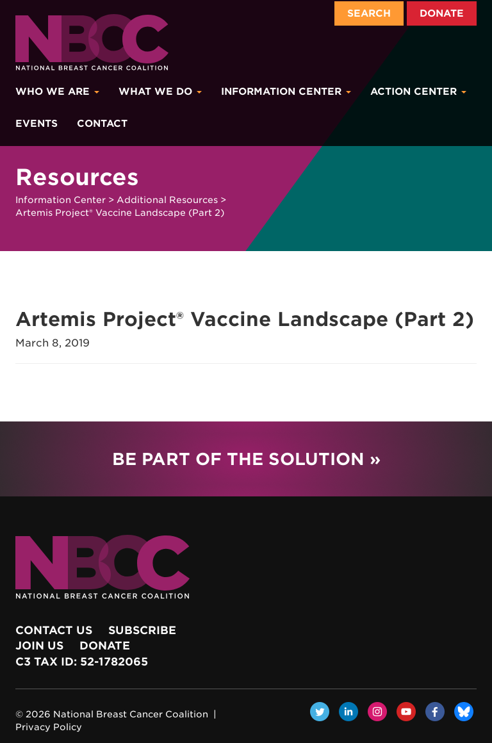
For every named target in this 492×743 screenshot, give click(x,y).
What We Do (160, 91)
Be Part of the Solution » (246, 459)
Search (369, 13)
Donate (442, 13)
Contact (102, 123)
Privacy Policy (48, 727)
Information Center (286, 91)
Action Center (418, 91)
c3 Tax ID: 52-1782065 (81, 661)
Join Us (39, 645)
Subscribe (142, 630)
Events (36, 123)
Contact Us (53, 630)
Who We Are (57, 91)
